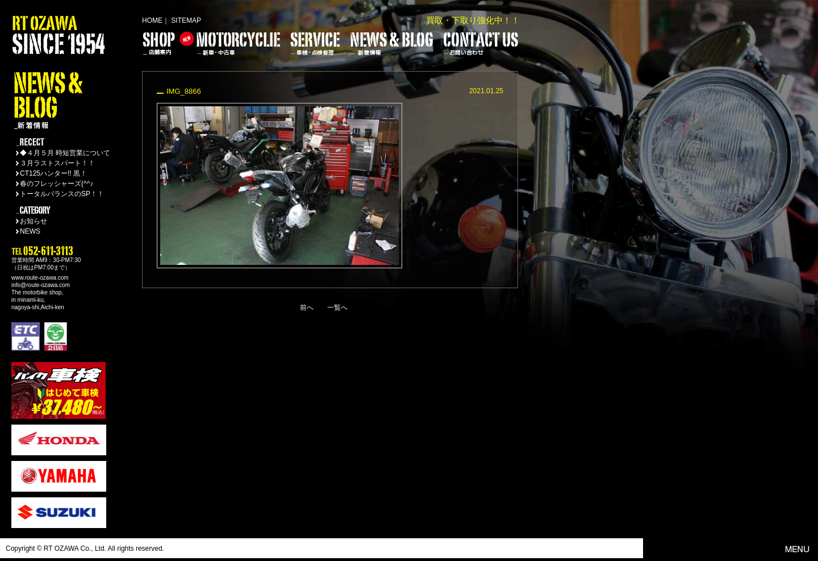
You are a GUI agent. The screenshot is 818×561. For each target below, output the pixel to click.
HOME (152, 20)
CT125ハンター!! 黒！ (53, 173)
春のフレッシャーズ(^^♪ (56, 184)
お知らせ (33, 221)
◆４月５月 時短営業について (65, 153)
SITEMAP (186, 20)
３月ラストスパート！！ (57, 163)
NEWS (30, 231)
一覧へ (337, 307)
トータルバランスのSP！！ (62, 194)
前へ (307, 307)
